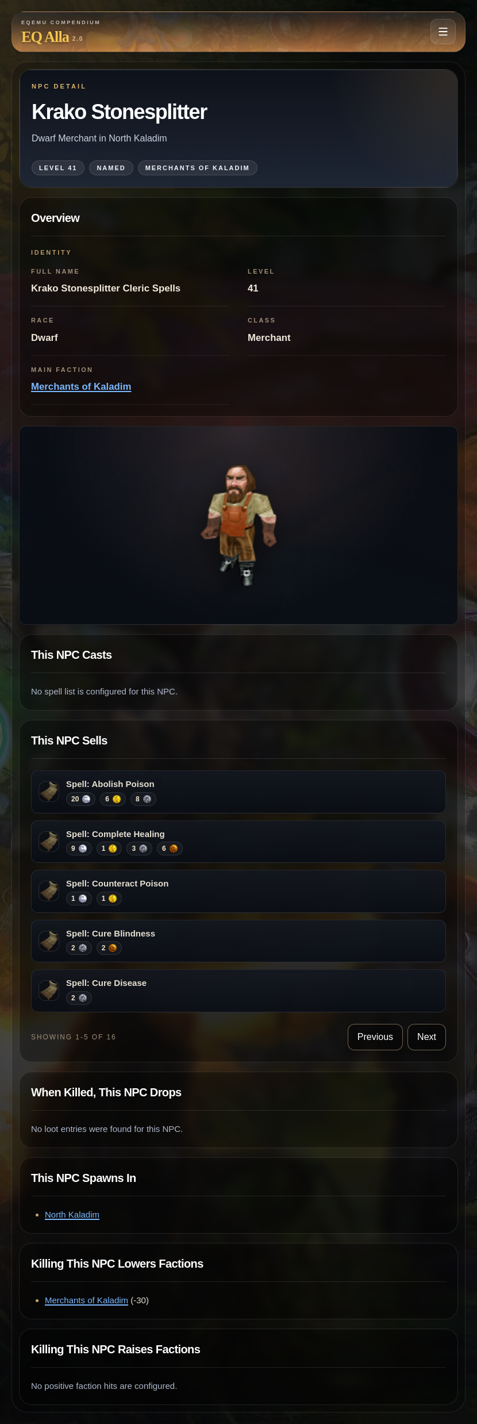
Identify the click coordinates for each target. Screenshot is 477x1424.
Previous (375, 1037)
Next (426, 1037)
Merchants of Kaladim (81, 386)
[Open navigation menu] (443, 31)
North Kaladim (72, 1214)
